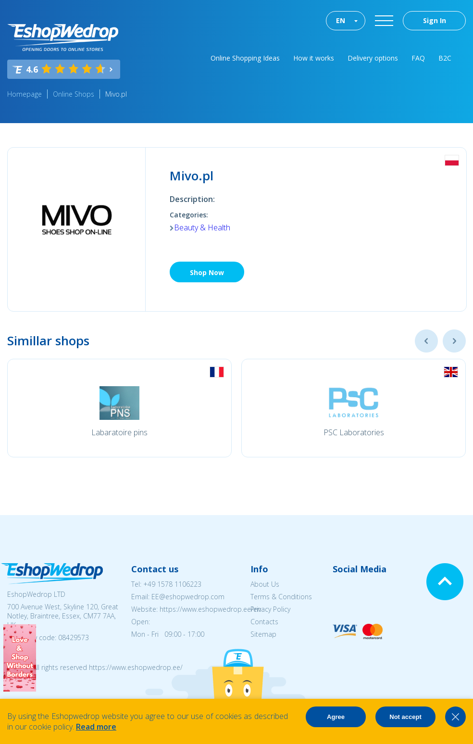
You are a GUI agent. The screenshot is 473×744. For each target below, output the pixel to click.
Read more (96, 726)
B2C (444, 58)
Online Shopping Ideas (245, 58)
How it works (313, 58)
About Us (264, 584)
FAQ (418, 58)
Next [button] (454, 341)
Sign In (434, 20)
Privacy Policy (270, 609)
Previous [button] (426, 341)
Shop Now (207, 272)
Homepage (24, 94)
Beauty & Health (202, 227)
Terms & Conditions (281, 596)
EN (340, 20)
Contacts (264, 621)
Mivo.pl (116, 94)
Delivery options (373, 58)
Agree (336, 716)
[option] (119, 408)
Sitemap (263, 634)
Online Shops (73, 94)
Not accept (405, 716)
